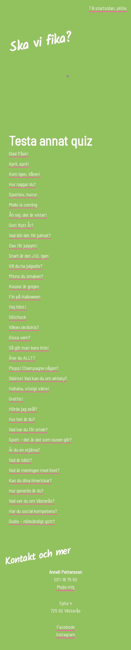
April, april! (19, 164)
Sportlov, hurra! (23, 194)
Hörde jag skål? (23, 409)
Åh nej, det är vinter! (28, 215)
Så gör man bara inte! (29, 347)
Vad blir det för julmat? (30, 235)
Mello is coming (23, 204)
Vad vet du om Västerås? (32, 501)
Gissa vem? (19, 337)
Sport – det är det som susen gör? (40, 439)
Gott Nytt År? (21, 225)
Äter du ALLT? (22, 358)
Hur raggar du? (22, 184)
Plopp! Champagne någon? (33, 368)
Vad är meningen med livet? (34, 470)
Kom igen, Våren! (24, 174)
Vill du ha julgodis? (25, 266)
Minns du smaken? (26, 276)
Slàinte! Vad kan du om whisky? (38, 378)
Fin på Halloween (24, 296)
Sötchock (17, 317)
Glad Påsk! (19, 153)
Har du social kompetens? (33, 511)
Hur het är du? (22, 419)
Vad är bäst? (20, 460)
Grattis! (16, 399)
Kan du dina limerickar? (30, 480)
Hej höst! (17, 307)
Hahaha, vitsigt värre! (29, 388)
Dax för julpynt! (23, 245)
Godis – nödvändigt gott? (32, 521)
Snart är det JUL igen (29, 256)
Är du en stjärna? (24, 450)
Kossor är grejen (24, 286)
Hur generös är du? (26, 490)
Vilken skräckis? (24, 327)
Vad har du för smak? (28, 429)
